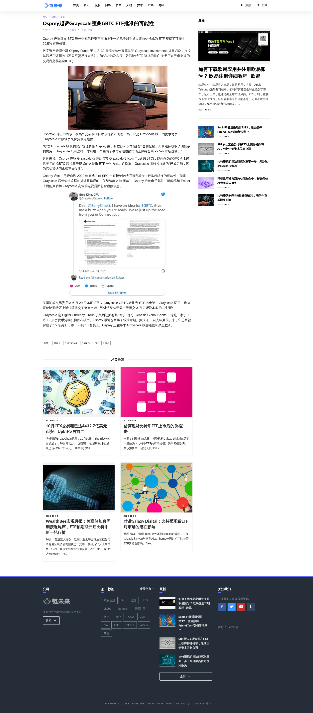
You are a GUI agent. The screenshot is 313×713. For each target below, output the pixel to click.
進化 (118, 616)
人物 (129, 5)
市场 (150, 5)
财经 (160, 5)
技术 (139, 5)
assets (144, 624)
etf (97, 343)
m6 (106, 624)
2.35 (142, 616)
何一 (106, 616)
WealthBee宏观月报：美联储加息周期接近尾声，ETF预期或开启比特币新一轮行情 (78, 527)
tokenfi (130, 624)
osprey (86, 343)
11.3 (145, 600)
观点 (97, 5)
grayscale (71, 343)
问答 (108, 5)
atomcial (123, 608)
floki (116, 624)
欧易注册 (109, 600)
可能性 (57, 343)
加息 (106, 633)
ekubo (107, 608)
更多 (51, 620)
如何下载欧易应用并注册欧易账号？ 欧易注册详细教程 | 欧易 (194, 603)
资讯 (86, 5)
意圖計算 (140, 608)
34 (122, 600)
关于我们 (233, 627)
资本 (118, 5)
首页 (76, 5)
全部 (185, 676)
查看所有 (147, 588)
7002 (130, 616)
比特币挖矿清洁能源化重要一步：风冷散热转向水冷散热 (193, 661)
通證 (133, 600)
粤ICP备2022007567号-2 (195, 703)
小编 (90, 29)
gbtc (106, 343)
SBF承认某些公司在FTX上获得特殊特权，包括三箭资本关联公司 (193, 643)
